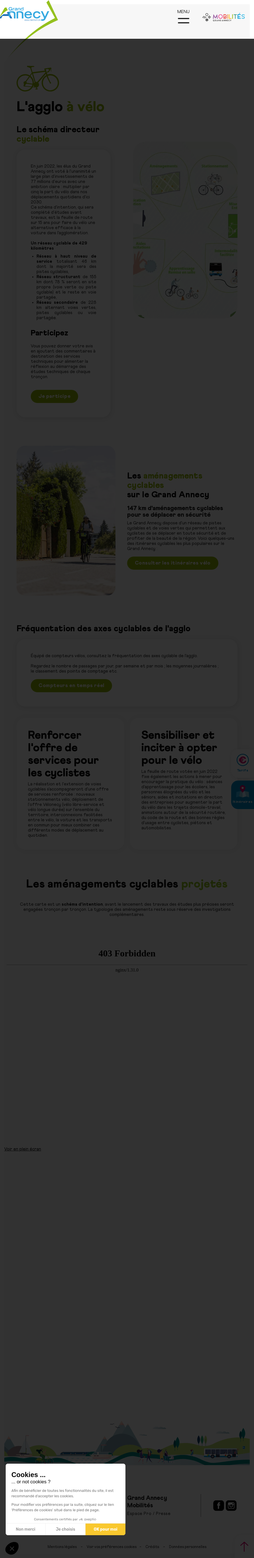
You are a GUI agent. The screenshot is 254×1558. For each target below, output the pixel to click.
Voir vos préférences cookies (112, 1547)
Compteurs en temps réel (71, 685)
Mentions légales (62, 1547)
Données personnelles (187, 1547)
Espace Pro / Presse (148, 1514)
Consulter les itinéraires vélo (173, 563)
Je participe (54, 396)
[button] (12, 1548)
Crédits (152, 1547)
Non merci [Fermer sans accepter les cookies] (25, 1529)
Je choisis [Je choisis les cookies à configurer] (65, 1529)
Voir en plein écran (22, 1149)
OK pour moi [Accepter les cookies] (105, 1529)
